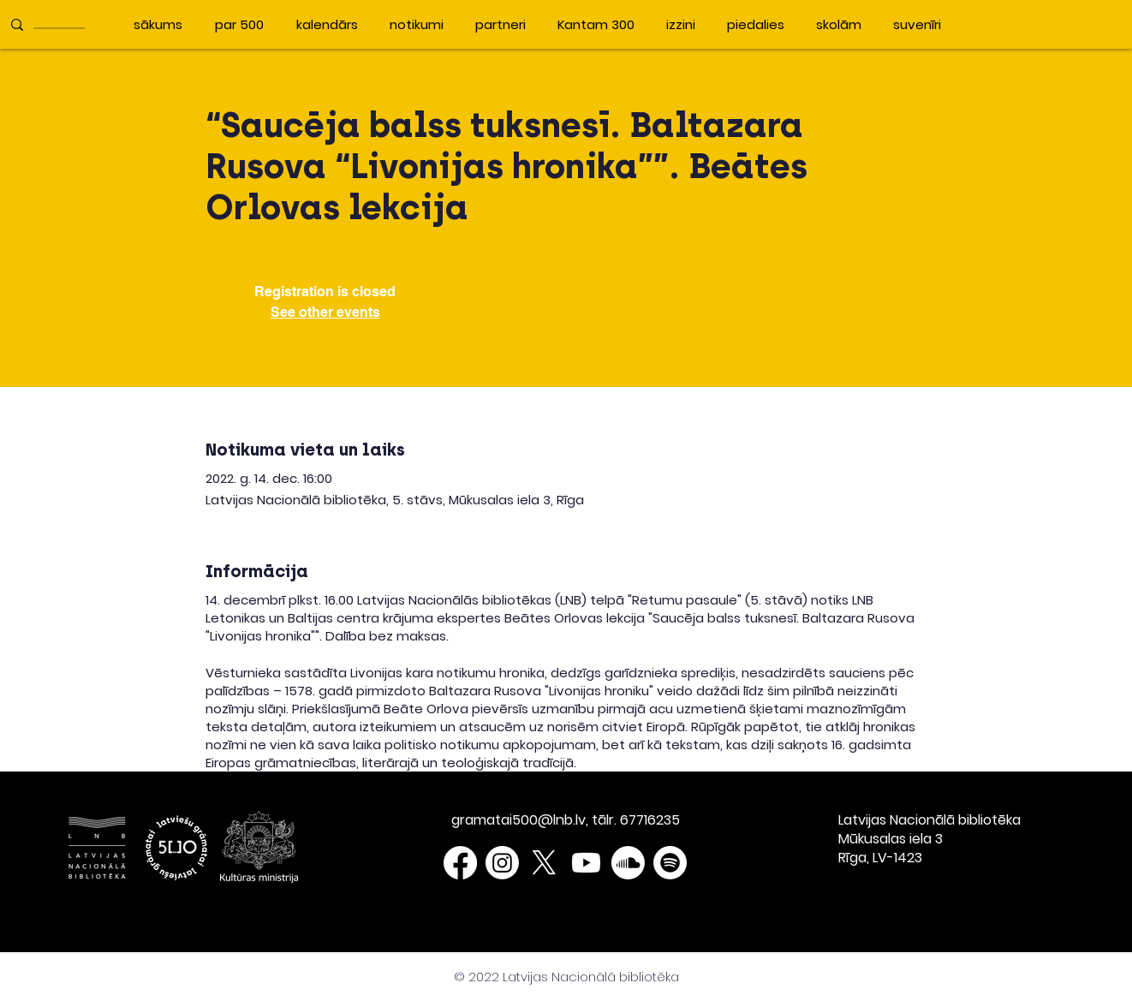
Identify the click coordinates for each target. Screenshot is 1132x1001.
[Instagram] (502, 862)
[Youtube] (586, 862)
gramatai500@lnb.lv (518, 820)
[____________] (62, 24)
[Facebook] (460, 862)
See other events (325, 312)
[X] (544, 862)
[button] (971, 23)
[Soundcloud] (628, 862)
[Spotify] (670, 862)
